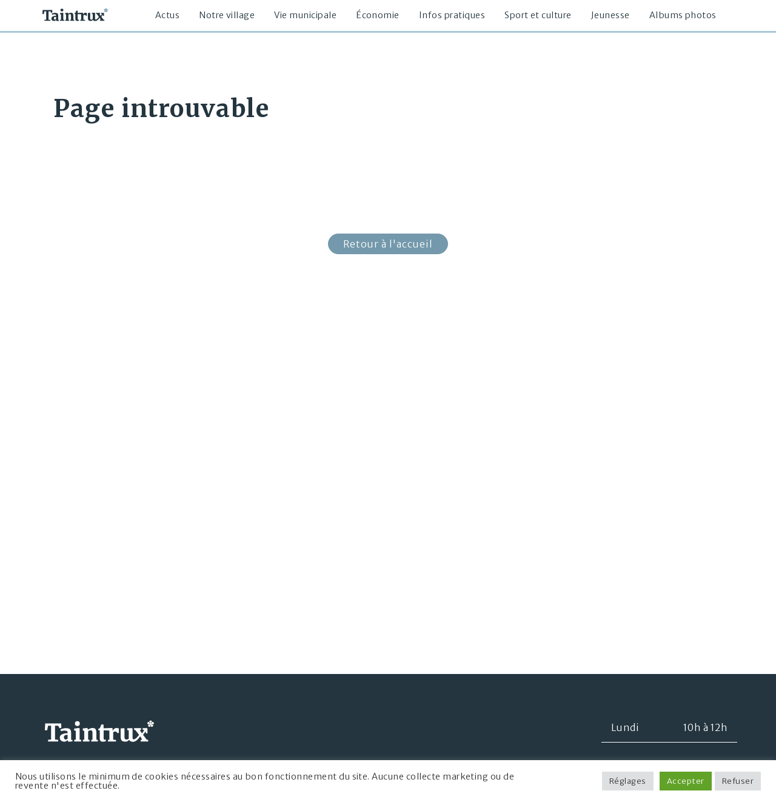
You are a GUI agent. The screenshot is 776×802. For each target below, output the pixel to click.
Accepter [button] (685, 781)
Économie (378, 15)
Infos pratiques (452, 15)
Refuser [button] (738, 781)
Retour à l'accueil (388, 244)
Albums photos (683, 15)
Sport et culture (538, 15)
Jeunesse (610, 15)
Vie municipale (305, 15)
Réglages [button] (627, 781)
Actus (167, 15)
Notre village (227, 15)
